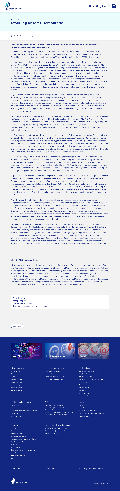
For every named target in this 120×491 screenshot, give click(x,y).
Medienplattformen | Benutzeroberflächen (93, 419)
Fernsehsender (16, 408)
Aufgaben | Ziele (16, 379)
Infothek (14, 425)
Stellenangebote (16, 390)
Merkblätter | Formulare (19, 436)
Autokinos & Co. (84, 416)
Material (81, 390)
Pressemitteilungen (17, 431)
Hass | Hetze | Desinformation (57, 425)
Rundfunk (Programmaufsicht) (55, 405)
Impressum (15, 468)
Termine (13, 428)
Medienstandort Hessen (21, 402)
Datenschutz (50, 468)
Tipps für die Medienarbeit (54, 379)
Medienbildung (85, 368)
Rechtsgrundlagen (17, 382)
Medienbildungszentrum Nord (55, 374)
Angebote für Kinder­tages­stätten (90, 374)
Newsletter (14, 444)
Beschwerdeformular (18, 455)
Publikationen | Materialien (20, 442)
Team (13, 377)
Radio (81, 405)
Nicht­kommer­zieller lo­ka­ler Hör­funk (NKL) (24, 411)
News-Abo (14, 453)
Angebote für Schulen (86, 377)
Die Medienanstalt (18, 368)
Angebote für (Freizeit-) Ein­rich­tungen (91, 379)
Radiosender (15, 405)
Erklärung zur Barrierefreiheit (91, 468)
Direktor (13, 374)
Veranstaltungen (16, 385)
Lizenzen (82, 402)
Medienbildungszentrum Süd (54, 377)
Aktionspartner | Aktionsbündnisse (56, 431)
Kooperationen (84, 388)
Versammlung (15, 371)
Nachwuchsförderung (86, 396)
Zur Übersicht (17, 326)
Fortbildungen (83, 382)
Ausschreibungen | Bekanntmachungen (24, 439)
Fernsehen (82, 408)
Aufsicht (48, 402)
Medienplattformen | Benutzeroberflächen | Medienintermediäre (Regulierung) (59, 413)
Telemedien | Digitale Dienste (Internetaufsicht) (55, 409)
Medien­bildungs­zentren (54, 368)
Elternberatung (84, 385)
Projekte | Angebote (51, 433)
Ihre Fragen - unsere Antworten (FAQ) (23, 450)
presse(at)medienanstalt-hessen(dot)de (31, 306)
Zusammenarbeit (16, 388)
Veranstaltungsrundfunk (87, 411)
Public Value (15, 413)
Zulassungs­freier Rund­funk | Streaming (92, 413)
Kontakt (13, 458)
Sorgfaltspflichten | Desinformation (56, 428)
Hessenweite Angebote (52, 371)
